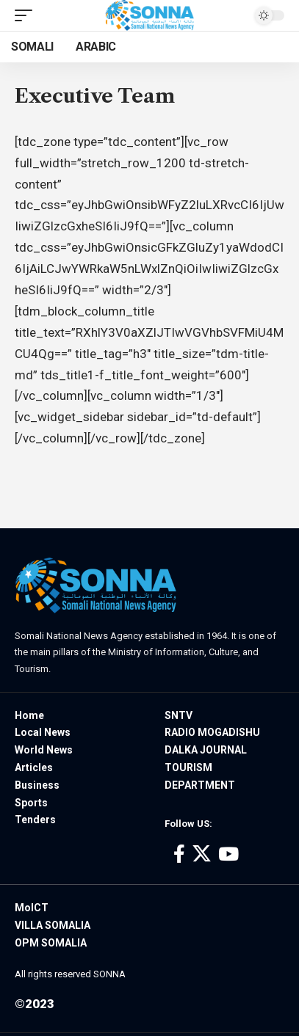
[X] (202, 854)
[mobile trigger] (27, 15)
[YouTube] (228, 854)
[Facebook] (179, 854)
